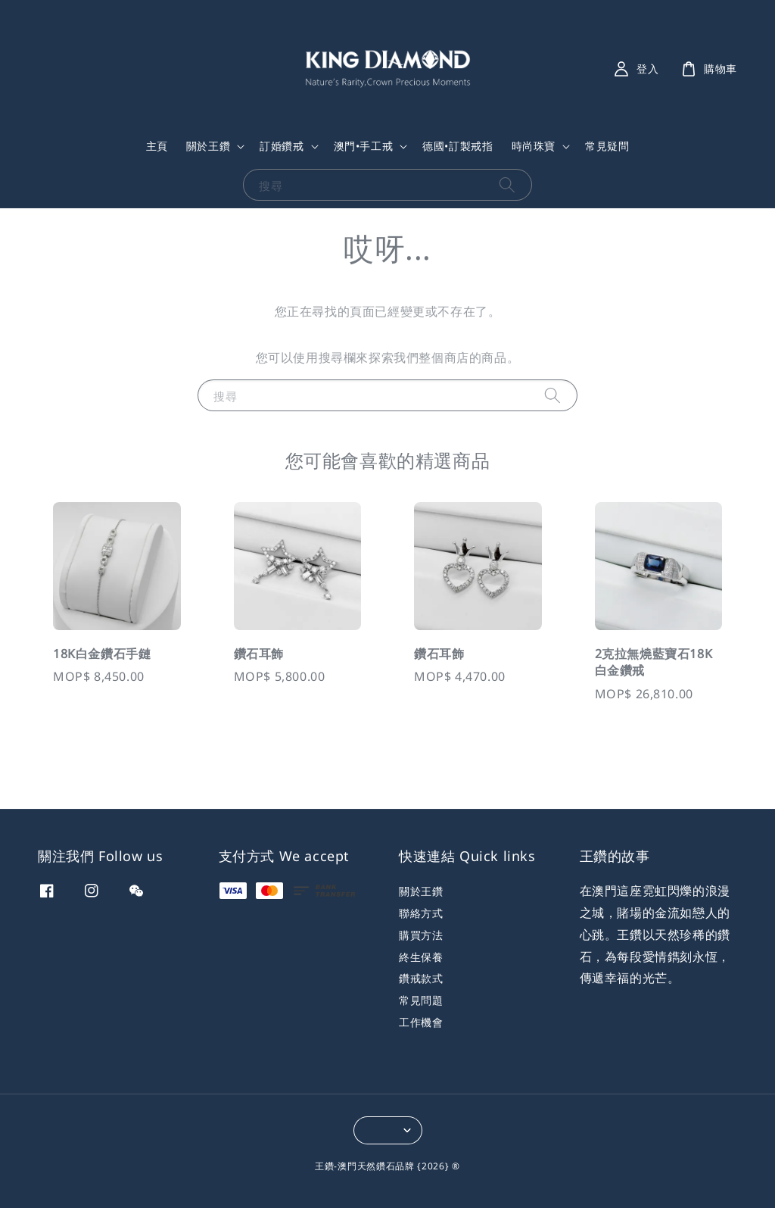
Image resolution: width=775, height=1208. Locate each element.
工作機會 (421, 1022)
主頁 (157, 146)
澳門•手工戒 (364, 146)
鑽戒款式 (421, 978)
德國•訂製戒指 (457, 146)
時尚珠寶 (534, 146)
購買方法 (421, 935)
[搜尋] (507, 184)
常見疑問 (607, 146)
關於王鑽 (208, 146)
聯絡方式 (421, 913)
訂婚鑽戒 (281, 146)
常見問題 (421, 1000)
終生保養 (421, 957)
